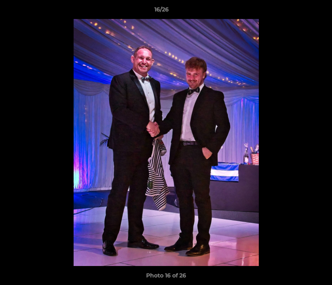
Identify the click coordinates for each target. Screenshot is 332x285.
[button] (299, 11)
